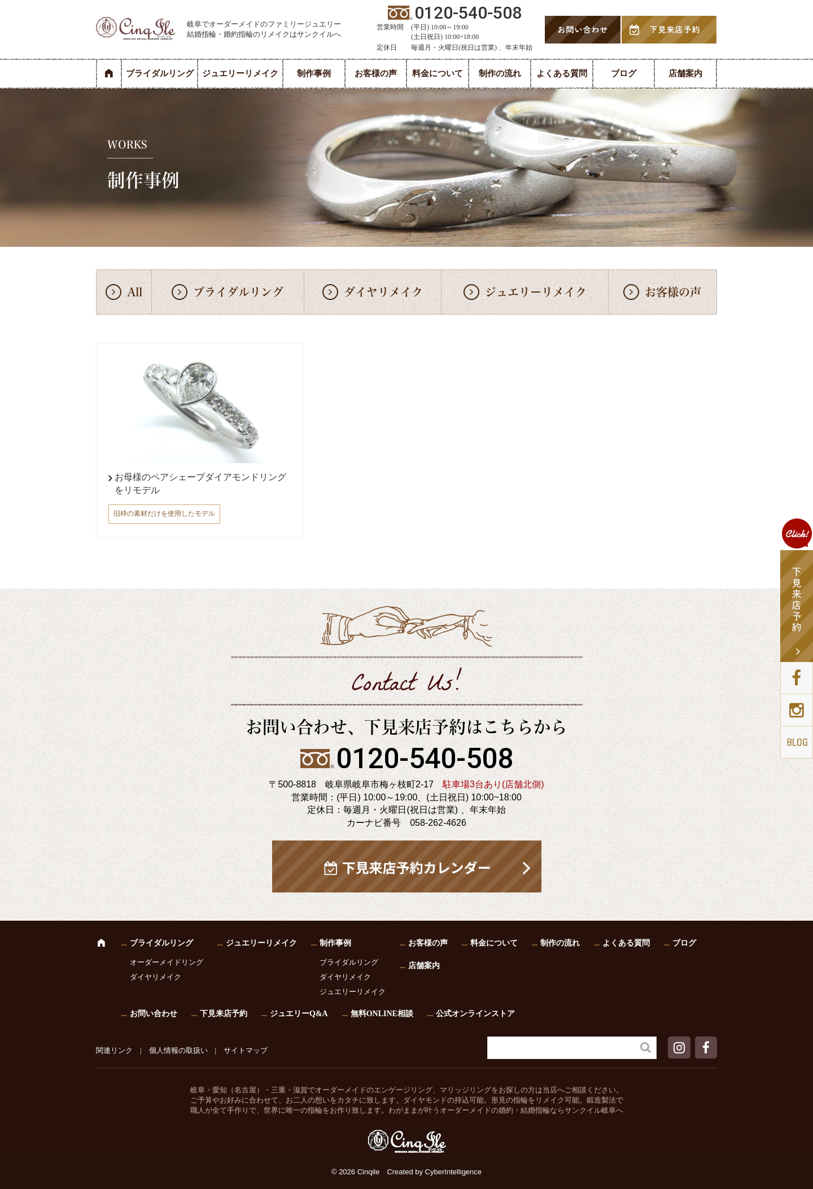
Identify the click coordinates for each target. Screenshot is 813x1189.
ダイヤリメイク (383, 292)
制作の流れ (500, 73)
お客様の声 (376, 73)
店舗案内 (685, 73)
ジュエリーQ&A (299, 1013)
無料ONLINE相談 (382, 1013)
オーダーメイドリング (166, 962)
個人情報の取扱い (178, 1050)
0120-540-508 (424, 758)
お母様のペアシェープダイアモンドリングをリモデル (200, 483)
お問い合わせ (153, 1013)
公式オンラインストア (475, 1013)
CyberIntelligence (453, 1172)
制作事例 (314, 73)
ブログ (623, 73)
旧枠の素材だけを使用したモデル (164, 513)
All (134, 292)
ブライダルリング (160, 73)
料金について (437, 73)
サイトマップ (246, 1050)
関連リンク (114, 1050)
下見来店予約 (223, 1013)
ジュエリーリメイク (240, 73)
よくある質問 (561, 73)
